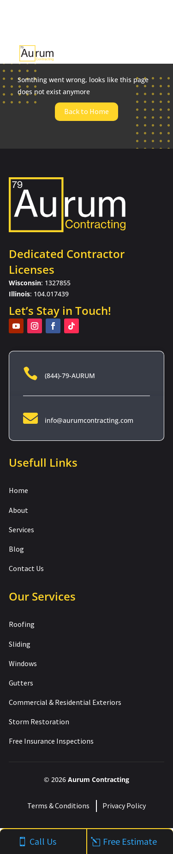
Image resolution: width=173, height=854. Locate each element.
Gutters (21, 682)
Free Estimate (130, 841)
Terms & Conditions (58, 805)
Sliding (19, 644)
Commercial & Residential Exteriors (65, 702)
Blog (16, 548)
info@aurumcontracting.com (89, 420)
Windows (23, 663)
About (18, 510)
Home (18, 490)
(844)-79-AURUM (70, 375)
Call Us (43, 841)
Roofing (22, 624)
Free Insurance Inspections (51, 741)
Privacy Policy (124, 805)
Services (21, 529)
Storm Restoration (39, 721)
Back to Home (86, 111)
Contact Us (26, 568)
